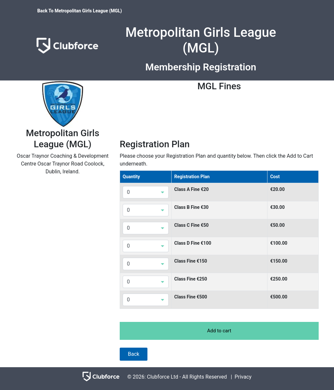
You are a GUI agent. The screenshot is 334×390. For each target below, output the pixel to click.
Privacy (243, 377)
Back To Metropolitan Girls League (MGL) (79, 10)
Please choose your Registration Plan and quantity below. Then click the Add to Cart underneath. (216, 160)
